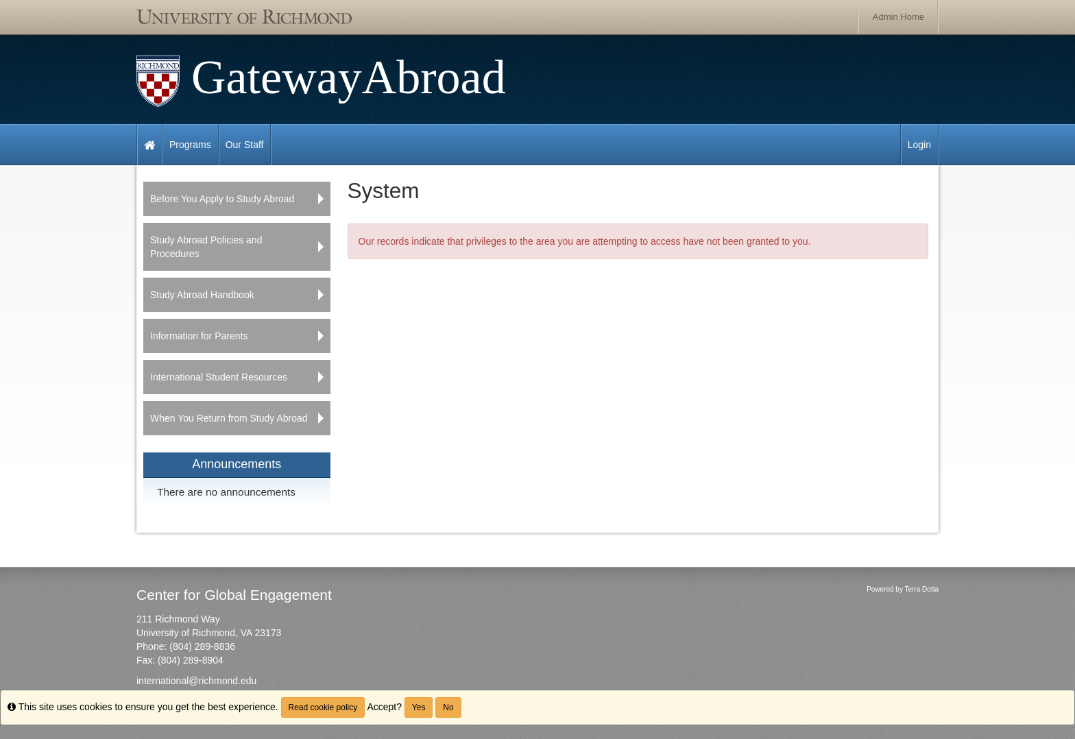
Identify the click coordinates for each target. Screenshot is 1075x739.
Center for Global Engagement (234, 595)
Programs (190, 144)
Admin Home (898, 17)
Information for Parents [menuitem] (198, 335)
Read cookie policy (323, 707)
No (448, 707)
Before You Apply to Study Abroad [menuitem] (222, 198)
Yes (419, 707)
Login (919, 144)
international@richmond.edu (196, 680)
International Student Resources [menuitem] (218, 377)
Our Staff (245, 144)
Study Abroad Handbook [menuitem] (202, 294)
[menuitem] (236, 479)
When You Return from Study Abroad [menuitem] (229, 418)
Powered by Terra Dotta (903, 589)
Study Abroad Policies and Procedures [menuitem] (206, 246)
